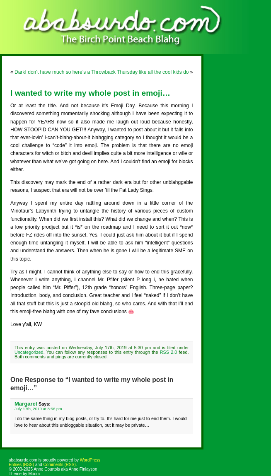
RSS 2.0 (168, 352)
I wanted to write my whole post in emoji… (90, 93)
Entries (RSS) (21, 464)
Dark (20, 72)
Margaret (26, 404)
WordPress (90, 460)
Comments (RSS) (59, 464)
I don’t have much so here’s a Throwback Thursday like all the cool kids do (107, 72)
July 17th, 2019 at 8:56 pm (38, 408)
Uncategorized (29, 352)
